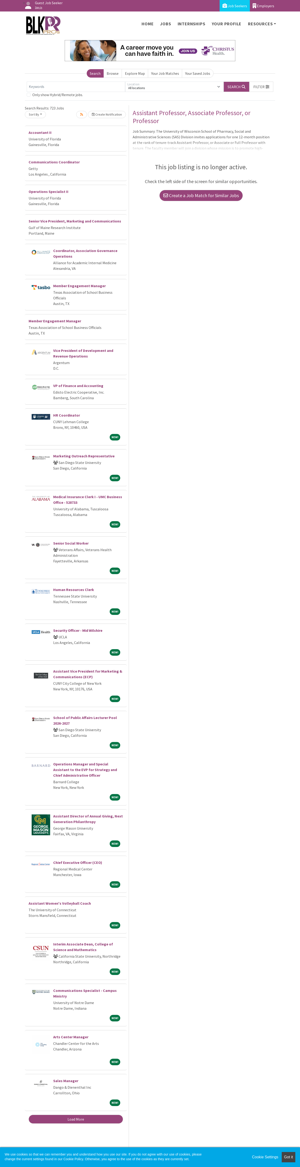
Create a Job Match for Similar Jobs (201, 195)
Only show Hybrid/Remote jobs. (57, 94)
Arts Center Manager (70, 1037)
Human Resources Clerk (73, 589)
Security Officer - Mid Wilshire (77, 630)
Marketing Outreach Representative (84, 456)
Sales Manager (65, 1080)
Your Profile (227, 23)
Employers (263, 6)
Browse (113, 73)
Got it (288, 1157)
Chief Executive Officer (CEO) (77, 862)
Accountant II (40, 132)
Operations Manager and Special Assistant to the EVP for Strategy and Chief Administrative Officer (85, 770)
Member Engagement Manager (79, 285)
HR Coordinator (66, 415)
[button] (261, 87)
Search (95, 73)
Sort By (34, 114)
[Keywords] (76, 87)
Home (148, 23)
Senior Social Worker (71, 543)
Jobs (165, 23)
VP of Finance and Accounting (78, 385)
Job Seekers (234, 6)
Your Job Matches (165, 73)
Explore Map (135, 73)
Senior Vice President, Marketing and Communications (75, 221)
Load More (76, 1119)
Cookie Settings (265, 1157)
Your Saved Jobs (197, 73)
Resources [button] (260, 23)
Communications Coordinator (54, 162)
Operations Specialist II (48, 191)
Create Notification (107, 114)
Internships (191, 23)
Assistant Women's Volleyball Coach (60, 903)
